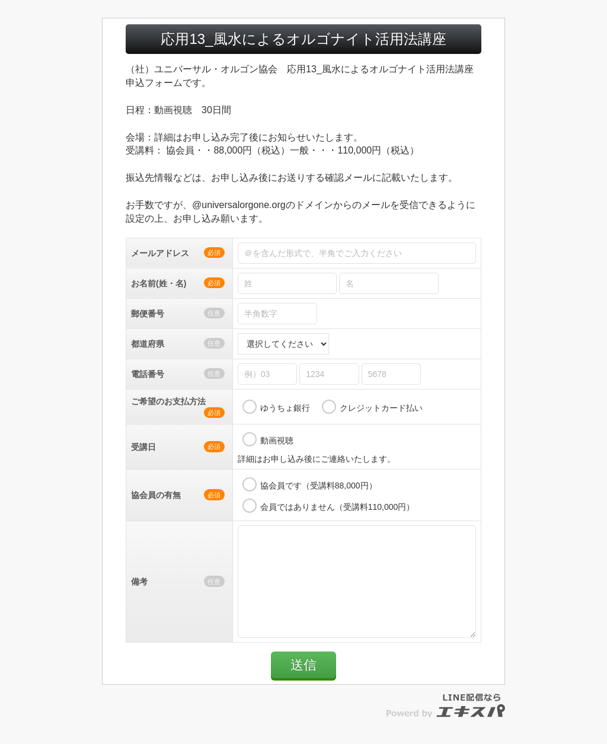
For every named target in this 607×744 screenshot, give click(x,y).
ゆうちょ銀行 (285, 408)
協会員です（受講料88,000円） (318, 485)
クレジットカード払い (381, 408)
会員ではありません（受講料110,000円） (337, 507)
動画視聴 (276, 440)
